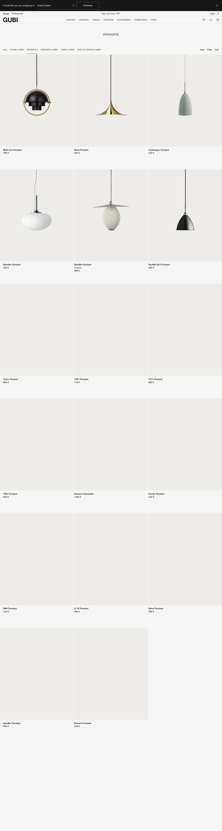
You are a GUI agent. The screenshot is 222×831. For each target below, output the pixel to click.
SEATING (71, 20)
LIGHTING (84, 20)
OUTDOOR (108, 20)
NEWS (153, 20)
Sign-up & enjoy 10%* (111, 13)
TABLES (96, 20)
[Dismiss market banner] (217, 5)
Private (6, 13)
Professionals (17, 13)
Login (212, 13)
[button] (218, 20)
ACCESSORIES (124, 20)
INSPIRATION (140, 20)
